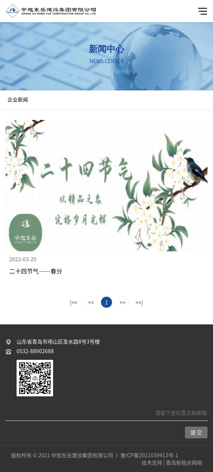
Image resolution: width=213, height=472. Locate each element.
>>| (139, 302)
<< (91, 302)
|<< (73, 302)
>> (123, 302)
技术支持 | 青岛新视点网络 (172, 462)
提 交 (196, 432)
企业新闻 (17, 99)
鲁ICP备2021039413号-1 (149, 455)
